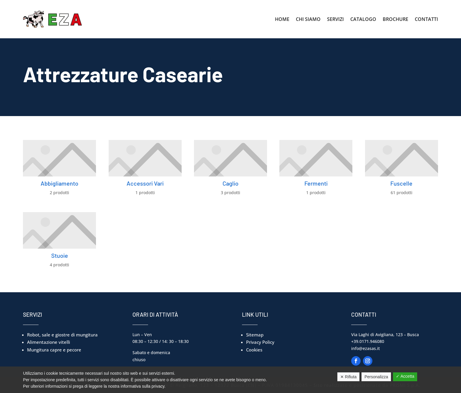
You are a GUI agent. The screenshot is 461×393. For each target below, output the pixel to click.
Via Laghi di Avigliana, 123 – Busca (385, 334)
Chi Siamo (308, 19)
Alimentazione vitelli (48, 342)
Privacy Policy (260, 342)
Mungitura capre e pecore (54, 350)
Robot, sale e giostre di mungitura (62, 335)
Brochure (395, 19)
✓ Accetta (405, 376)
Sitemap (254, 335)
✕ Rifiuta (348, 376)
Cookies (254, 350)
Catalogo (363, 19)
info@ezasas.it (365, 348)
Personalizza (376, 376)
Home (282, 19)
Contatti (426, 19)
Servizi (335, 19)
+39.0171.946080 (367, 341)
